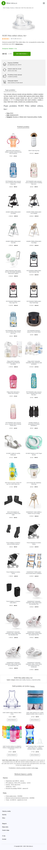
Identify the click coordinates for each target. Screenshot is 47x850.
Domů (4, 7)
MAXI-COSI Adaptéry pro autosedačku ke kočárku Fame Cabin (13, 513)
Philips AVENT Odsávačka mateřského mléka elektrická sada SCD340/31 (34, 363)
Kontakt (4, 839)
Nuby (43, 42)
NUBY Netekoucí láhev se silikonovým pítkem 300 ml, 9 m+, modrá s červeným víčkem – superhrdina (35, 748)
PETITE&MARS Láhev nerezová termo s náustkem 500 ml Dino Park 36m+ (33, 393)
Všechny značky (6, 811)
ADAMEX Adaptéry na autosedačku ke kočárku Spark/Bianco (34, 424)
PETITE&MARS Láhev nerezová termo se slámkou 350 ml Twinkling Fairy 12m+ (34, 183)
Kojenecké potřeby (36, 679)
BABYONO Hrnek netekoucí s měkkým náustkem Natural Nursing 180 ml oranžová (13, 152)
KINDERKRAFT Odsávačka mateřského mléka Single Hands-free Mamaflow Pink (34, 603)
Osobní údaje (5, 830)
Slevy (3, 818)
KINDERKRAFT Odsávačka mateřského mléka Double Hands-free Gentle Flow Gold (13, 664)
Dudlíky (24, 679)
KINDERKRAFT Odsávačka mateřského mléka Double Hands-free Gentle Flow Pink (34, 633)
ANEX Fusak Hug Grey (33, 150)
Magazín (4, 823)
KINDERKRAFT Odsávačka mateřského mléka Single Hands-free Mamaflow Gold (13, 633)
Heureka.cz (12, 7)
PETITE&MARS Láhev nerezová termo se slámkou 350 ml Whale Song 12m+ (13, 183)
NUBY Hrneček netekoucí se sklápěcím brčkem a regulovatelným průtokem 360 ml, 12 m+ (12, 748)
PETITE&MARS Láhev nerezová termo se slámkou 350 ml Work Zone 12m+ (13, 332)
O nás (3, 836)
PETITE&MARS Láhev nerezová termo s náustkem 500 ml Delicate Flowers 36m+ (13, 424)
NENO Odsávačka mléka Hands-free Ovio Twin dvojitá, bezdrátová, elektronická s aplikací (13, 272)
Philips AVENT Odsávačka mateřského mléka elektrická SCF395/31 (13, 363)
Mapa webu (5, 827)
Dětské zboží (17, 7)
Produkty (7, 7)
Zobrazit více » (19, 44)
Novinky (4, 814)
